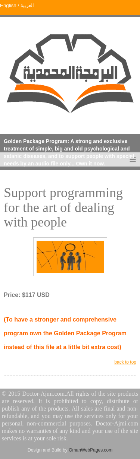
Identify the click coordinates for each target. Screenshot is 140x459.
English (8, 5)
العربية (26, 5)
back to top (125, 362)
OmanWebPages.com (90, 450)
